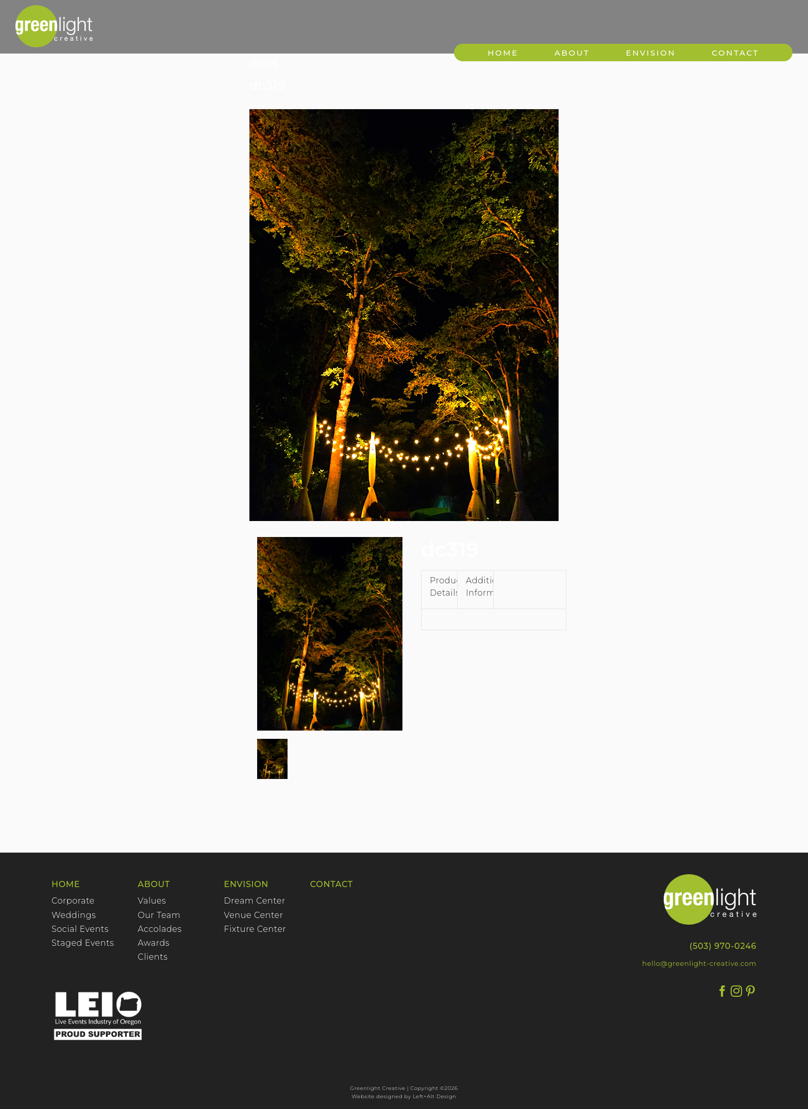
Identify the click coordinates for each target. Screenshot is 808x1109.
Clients (152, 957)
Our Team (159, 915)
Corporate (73, 901)
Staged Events (83, 943)
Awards (154, 943)
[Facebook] (723, 991)
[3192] (404, 315)
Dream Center (254, 901)
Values (152, 901)
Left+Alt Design (435, 1096)
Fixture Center (255, 929)
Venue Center (253, 915)
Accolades (160, 929)
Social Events (80, 929)
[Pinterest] (750, 991)
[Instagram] (737, 991)
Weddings (74, 915)
